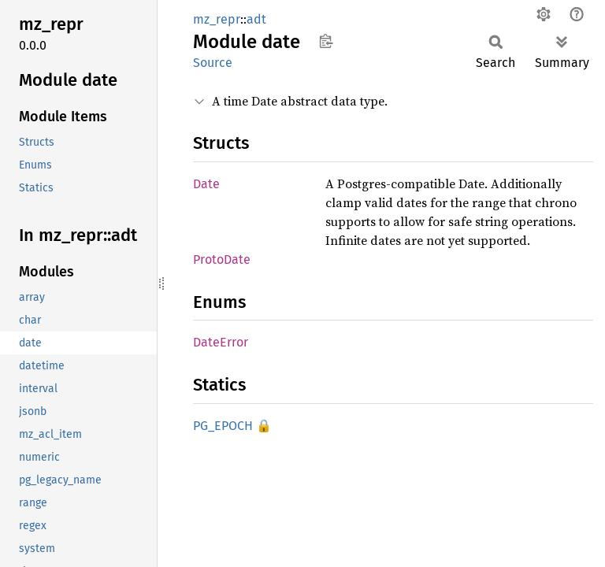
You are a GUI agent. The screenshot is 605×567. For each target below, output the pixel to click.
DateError (220, 342)
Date (206, 183)
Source (212, 62)
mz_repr (216, 19)
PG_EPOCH (223, 425)
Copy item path (326, 41)
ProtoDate (222, 259)
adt (256, 19)
